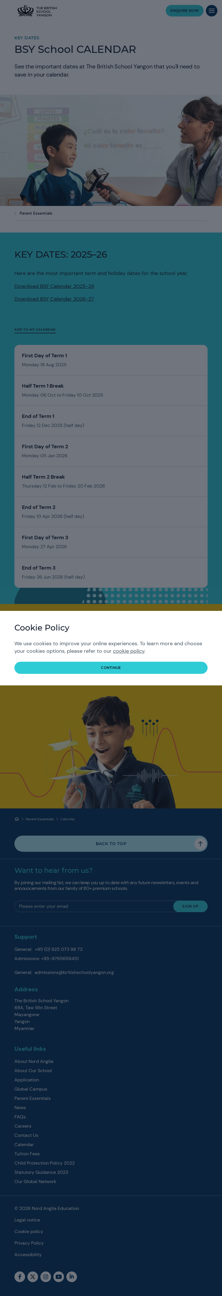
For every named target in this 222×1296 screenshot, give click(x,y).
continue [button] (111, 667)
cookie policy (128, 651)
